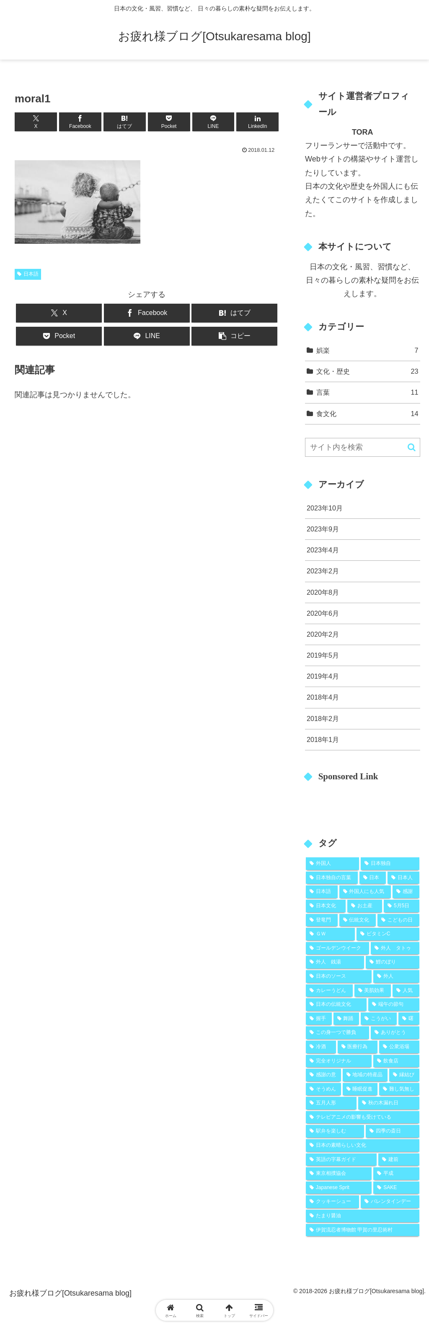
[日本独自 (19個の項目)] (390, 863)
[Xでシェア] (36, 121)
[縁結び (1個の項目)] (404, 1075)
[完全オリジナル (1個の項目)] (339, 1061)
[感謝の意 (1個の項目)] (323, 1075)
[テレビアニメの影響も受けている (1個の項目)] (362, 1117)
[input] (362, 447)
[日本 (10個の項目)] (372, 878)
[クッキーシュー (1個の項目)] (332, 1201)
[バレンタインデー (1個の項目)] (390, 1201)
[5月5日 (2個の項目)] (401, 906)
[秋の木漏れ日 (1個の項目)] (388, 1103)
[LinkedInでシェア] (257, 121)
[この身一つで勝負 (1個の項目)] (337, 1032)
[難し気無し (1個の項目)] (399, 1089)
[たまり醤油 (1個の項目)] (362, 1216)
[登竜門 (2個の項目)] (321, 920)
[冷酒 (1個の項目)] (321, 1047)
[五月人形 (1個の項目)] (331, 1103)
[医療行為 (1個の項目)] (357, 1047)
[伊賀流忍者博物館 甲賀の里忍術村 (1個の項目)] (362, 1230)
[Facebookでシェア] (80, 121)
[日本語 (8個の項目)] (321, 891)
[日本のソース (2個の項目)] (339, 976)
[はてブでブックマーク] (124, 121)
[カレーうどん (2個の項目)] (329, 990)
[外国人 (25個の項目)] (332, 863)
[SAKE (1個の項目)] (396, 1188)
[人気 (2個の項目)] (406, 990)
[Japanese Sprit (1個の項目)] (339, 1188)
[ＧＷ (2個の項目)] (330, 934)
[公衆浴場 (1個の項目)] (399, 1047)
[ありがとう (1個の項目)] (395, 1032)
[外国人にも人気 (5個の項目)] (365, 891)
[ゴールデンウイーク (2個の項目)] (337, 948)
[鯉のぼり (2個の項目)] (392, 962)
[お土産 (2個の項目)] (364, 906)
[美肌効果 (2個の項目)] (372, 990)
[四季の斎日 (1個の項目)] (392, 1131)
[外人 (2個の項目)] (396, 976)
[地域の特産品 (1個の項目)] (365, 1075)
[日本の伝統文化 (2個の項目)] (336, 1004)
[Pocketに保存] (169, 121)
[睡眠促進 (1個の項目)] (360, 1089)
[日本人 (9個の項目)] (403, 878)
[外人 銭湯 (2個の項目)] (335, 962)
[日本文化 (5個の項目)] (326, 906)
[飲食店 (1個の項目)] (396, 1061)
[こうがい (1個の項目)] (379, 1019)
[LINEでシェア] (213, 121)
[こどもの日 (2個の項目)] (398, 920)
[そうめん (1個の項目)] (323, 1089)
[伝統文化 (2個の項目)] (357, 920)
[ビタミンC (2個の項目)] (388, 934)
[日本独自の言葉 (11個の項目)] (331, 878)
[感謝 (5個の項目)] (406, 891)
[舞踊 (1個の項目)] (346, 1019)
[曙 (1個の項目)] (408, 1019)
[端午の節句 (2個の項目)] (393, 1004)
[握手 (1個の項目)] (319, 1019)
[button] (234, 336)
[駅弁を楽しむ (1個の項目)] (335, 1131)
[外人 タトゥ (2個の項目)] (395, 948)
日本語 (28, 274)
